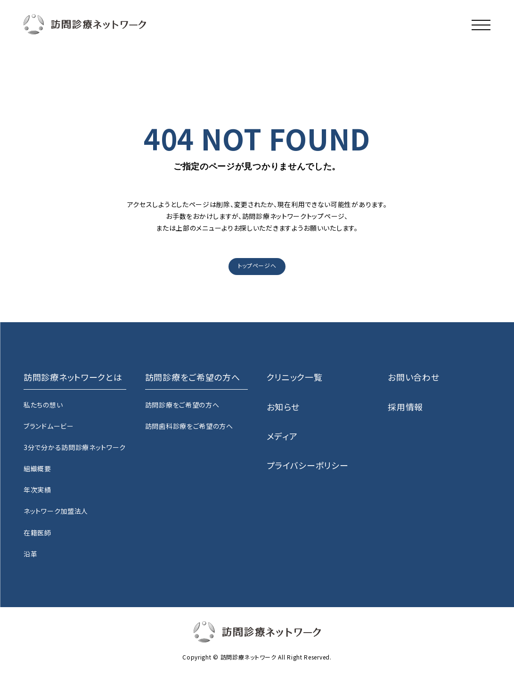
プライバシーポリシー (308, 465)
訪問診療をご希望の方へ (182, 404)
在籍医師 (37, 532)
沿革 (30, 554)
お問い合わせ (413, 377)
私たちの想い (43, 404)
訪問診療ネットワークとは (73, 377)
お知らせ (283, 407)
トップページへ (257, 265)
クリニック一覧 (295, 377)
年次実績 (37, 489)
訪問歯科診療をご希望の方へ (189, 426)
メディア (282, 436)
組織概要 (37, 468)
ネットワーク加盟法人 (56, 511)
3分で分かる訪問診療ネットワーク (75, 447)
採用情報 (405, 407)
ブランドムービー (49, 426)
